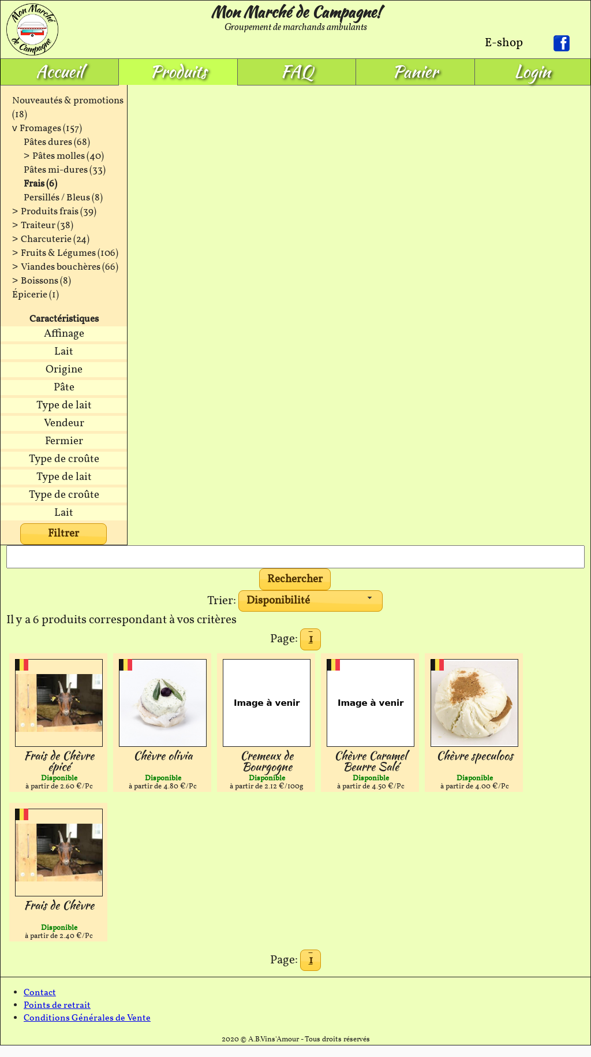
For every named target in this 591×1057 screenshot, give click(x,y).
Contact (40, 993)
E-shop (504, 43)
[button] (295, 579)
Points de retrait (57, 1005)
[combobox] (310, 601)
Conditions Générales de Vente (87, 1018)
